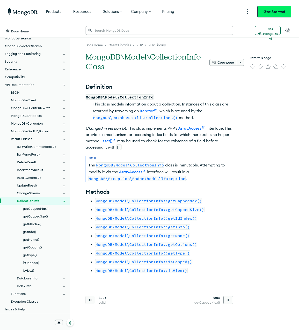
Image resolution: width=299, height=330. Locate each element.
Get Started (274, 11)
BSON (15, 92)
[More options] (240, 62)
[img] (252, 67)
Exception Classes (24, 301)
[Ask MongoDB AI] (268, 30)
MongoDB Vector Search (23, 46)
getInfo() (29, 232)
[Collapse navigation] (70, 322)
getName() (31, 239)
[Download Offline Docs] (59, 322)
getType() (30, 255)
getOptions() (32, 247)
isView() (28, 270)
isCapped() (31, 263)
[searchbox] (159, 30)
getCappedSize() (35, 216)
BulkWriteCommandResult (36, 147)
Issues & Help (15, 309)
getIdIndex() (32, 224)
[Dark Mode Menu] (287, 30)
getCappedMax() (36, 208)
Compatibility (15, 77)
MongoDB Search (18, 38)
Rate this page (260, 58)
